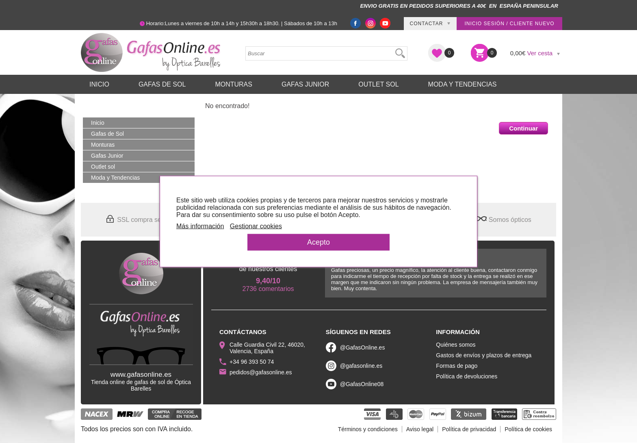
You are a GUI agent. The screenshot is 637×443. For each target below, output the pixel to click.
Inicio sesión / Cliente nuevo (509, 23)
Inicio (99, 84)
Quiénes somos (455, 344)
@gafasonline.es (361, 366)
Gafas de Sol (162, 84)
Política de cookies (528, 429)
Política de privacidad (469, 429)
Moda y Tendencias (462, 84)
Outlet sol (378, 84)
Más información (200, 226)
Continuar (523, 128)
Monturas (233, 84)
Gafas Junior (305, 84)
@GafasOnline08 (362, 384)
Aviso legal (419, 429)
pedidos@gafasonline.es (261, 372)
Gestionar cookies (256, 226)
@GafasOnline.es (362, 347)
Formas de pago (456, 366)
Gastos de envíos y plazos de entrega (483, 355)
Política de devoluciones (466, 376)
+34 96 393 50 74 (252, 361)
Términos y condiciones (368, 429)
